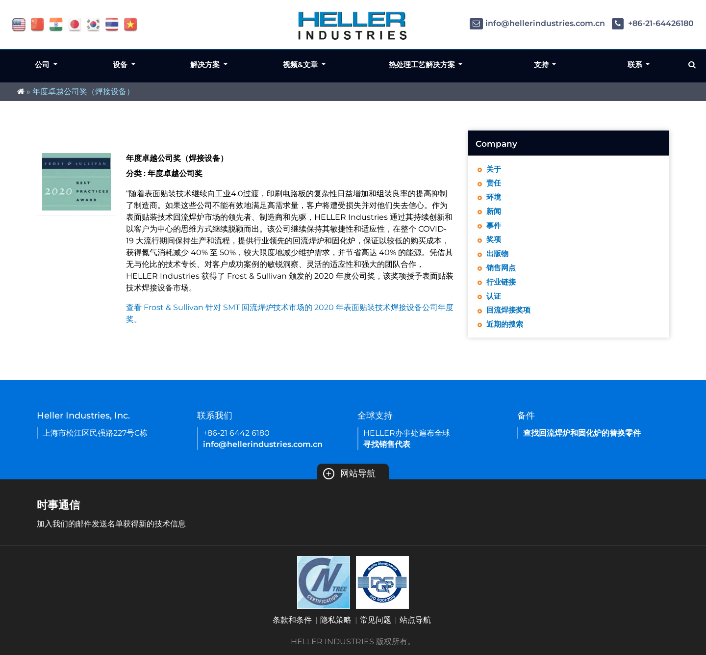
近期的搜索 (506, 331)
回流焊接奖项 (509, 316)
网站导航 (349, 473)
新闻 (494, 213)
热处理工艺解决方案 (423, 64)
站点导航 (415, 620)
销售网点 (502, 272)
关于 (494, 169)
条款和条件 (292, 620)
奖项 (494, 243)
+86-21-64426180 (653, 23)
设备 (121, 64)
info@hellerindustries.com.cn (537, 23)
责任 (494, 184)
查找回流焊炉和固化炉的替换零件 (582, 433)
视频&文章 (301, 64)
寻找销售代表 (386, 444)
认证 (494, 302)
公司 (43, 64)
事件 (494, 228)
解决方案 (206, 64)
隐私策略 (336, 620)
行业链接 (502, 287)
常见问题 (375, 620)
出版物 (498, 257)
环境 (494, 199)
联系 (636, 64)
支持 (542, 64)
